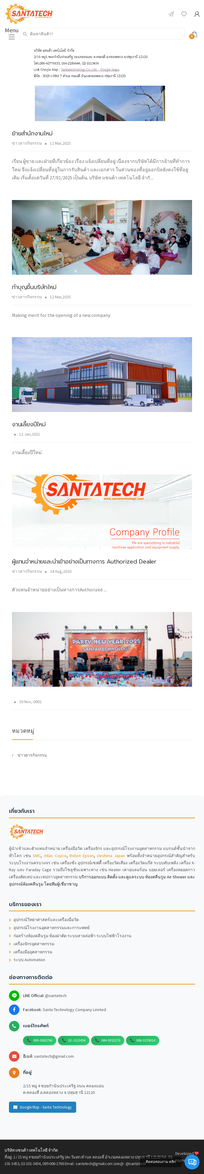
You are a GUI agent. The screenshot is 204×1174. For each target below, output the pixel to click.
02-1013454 (76, 1040)
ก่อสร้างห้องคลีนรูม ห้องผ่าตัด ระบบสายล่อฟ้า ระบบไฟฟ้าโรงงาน (70, 935)
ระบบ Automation (27, 959)
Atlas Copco (55, 855)
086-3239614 (145, 1040)
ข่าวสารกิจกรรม (27, 143)
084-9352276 (110, 1040)
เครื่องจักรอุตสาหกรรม (31, 943)
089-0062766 (42, 1040)
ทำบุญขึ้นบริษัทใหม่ (34, 287)
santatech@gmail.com (54, 1056)
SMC (37, 855)
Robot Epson (82, 855)
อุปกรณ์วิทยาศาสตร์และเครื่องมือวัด (44, 919)
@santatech (56, 995)
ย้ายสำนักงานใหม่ (32, 133)
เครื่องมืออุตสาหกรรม (30, 952)
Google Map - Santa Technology (42, 1107)
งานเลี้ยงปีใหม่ (29, 424)
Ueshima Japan (111, 855)
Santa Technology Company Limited (74, 1009)
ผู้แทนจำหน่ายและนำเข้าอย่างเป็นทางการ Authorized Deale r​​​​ (84, 561)
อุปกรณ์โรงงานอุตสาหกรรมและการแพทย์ (49, 927)
